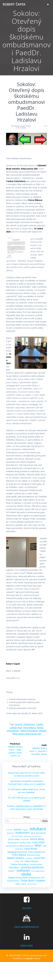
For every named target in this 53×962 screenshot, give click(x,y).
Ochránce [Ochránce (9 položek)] (19, 849)
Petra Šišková (29, 727)
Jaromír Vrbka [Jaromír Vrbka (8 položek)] (17, 836)
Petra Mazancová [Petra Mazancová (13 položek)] (36, 851)
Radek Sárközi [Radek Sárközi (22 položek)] (15, 858)
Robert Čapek (19, 126)
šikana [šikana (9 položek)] (18, 884)
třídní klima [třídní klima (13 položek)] (14, 867)
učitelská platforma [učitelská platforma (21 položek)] (32, 867)
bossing (18, 724)
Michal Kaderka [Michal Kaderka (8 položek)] (12, 846)
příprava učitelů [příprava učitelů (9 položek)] (33, 855)
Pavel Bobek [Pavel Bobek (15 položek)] (30, 848)
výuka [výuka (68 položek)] (26, 874)
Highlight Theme (32, 958)
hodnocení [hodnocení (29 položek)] (22, 832)
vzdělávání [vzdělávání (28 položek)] (23, 870)
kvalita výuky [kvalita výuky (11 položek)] (25, 842)
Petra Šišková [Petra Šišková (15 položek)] (19, 854)
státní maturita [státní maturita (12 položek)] (31, 861)
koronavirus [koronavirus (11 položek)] (13, 842)
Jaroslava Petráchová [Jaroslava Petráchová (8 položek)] (32, 836)
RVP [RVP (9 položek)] (21, 861)
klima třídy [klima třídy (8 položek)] (25, 839)
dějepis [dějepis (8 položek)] (25, 830)
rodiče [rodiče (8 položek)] (16, 861)
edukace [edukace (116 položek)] (38, 828)
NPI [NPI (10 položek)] (44, 846)
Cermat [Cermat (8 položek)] (9, 830)
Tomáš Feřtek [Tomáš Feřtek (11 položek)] (36, 864)
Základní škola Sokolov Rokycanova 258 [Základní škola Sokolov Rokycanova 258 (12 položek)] (26, 877)
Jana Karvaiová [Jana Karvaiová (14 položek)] (38, 832)
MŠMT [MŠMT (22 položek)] (38, 845)
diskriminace (29, 724)
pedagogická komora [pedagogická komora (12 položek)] (17, 852)
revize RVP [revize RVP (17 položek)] (39, 858)
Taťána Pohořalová (29, 730)
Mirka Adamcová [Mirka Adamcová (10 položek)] (26, 846)
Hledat (26, 817)
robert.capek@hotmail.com (26, 926)
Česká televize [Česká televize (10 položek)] (13, 880)
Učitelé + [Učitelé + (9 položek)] (11, 871)
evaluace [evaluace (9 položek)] (10, 833)
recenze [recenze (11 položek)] (29, 858)
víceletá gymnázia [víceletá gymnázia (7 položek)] (37, 871)
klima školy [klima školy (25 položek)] (37, 839)
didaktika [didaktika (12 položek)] (18, 829)
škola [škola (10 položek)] (24, 884)
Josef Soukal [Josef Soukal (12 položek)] (14, 839)
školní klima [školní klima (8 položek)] (32, 884)
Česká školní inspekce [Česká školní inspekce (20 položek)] (33, 880)
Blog (29, 126)
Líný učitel (26, 908)
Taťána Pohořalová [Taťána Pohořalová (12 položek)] (19, 864)
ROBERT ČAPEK (14, 4)
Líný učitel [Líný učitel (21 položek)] (38, 842)
